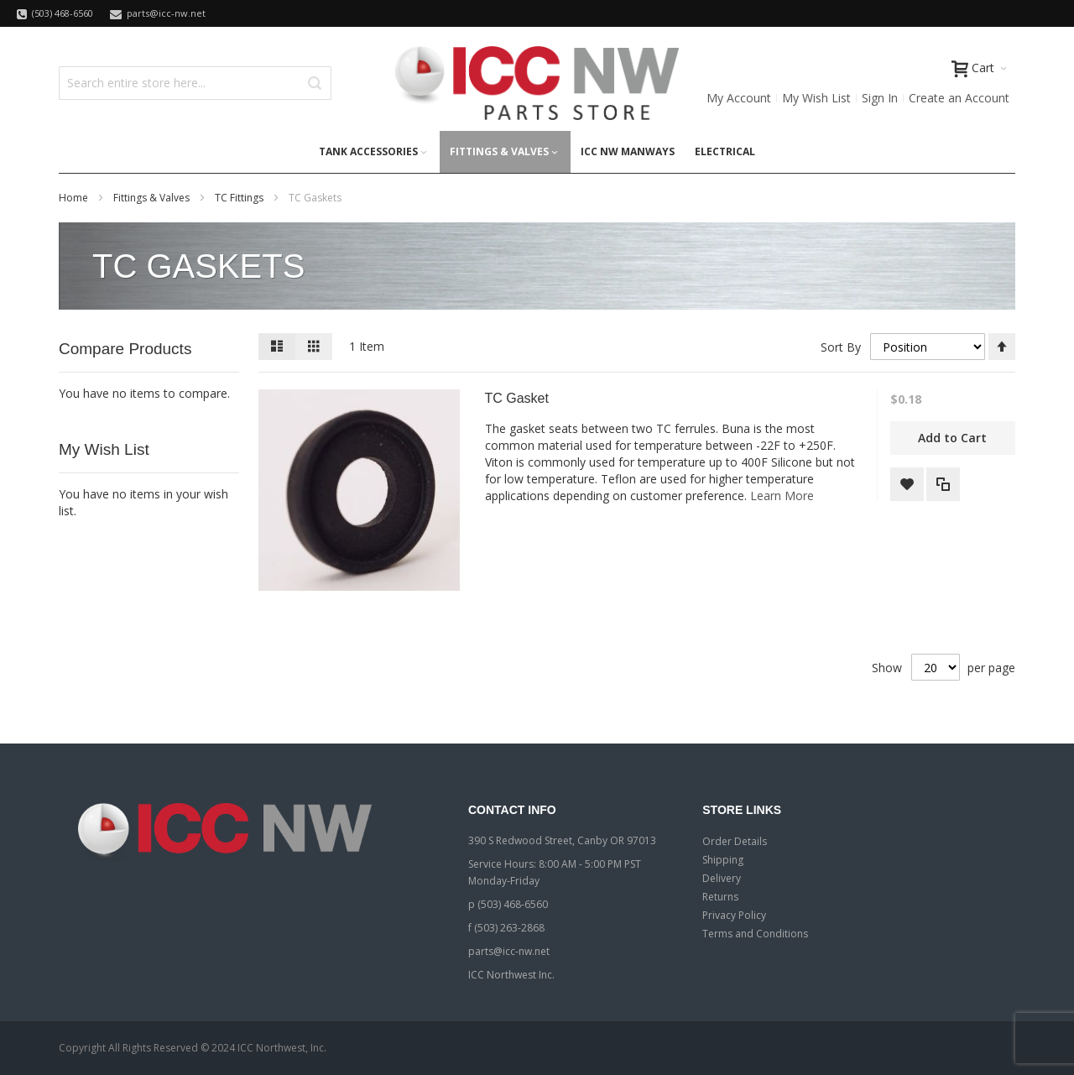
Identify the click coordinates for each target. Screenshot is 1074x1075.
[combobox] (195, 83)
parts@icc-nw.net (509, 951)
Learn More (782, 496)
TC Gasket (517, 398)
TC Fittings (240, 197)
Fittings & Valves (152, 197)
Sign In (880, 98)
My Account (738, 98)
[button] (907, 484)
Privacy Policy (734, 915)
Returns (720, 897)
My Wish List (816, 98)
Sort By (841, 347)
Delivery (721, 878)
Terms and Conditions (755, 933)
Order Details (734, 841)
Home (75, 197)
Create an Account (959, 98)
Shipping (722, 860)
